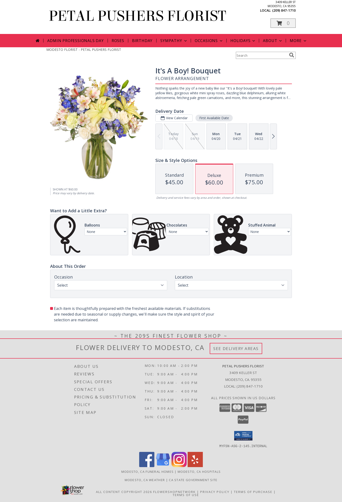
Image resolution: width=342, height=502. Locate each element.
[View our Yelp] (195, 465)
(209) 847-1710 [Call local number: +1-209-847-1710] (284, 10)
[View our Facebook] (146, 465)
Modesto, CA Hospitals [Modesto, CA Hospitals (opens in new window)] (199, 471)
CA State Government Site (193, 480)
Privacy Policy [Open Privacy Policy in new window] (214, 491)
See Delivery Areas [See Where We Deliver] (236, 348)
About (273, 40)
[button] (283, 23)
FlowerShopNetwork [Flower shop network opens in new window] (174, 491)
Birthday (142, 40)
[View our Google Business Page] (163, 465)
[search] (291, 55)
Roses (118, 40)
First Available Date (214, 118)
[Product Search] (261, 55)
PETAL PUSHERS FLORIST (137, 16)
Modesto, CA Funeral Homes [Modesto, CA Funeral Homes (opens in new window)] (147, 471)
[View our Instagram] (179, 465)
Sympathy (174, 40)
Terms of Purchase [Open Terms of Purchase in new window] (253, 491)
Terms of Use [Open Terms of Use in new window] (186, 495)
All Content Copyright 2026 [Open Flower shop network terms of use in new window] (124, 491)
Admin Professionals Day (75, 40)
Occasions (209, 40)
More (298, 40)
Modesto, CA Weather (145, 480)
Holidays (243, 40)
